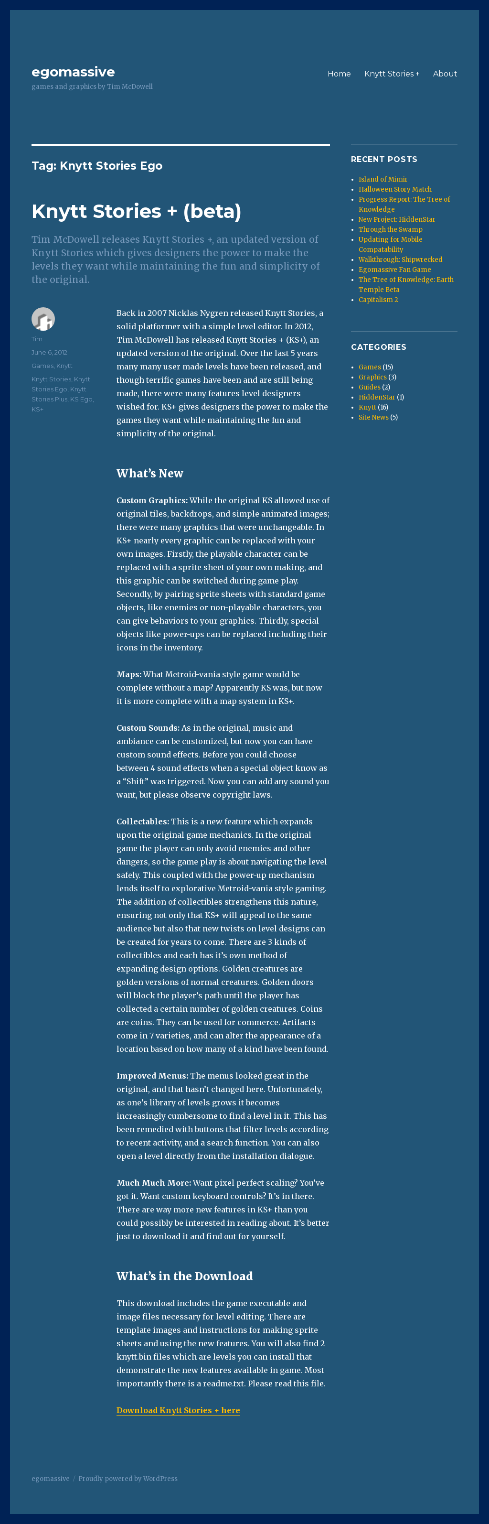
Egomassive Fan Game (395, 270)
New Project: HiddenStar (397, 220)
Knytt (64, 365)
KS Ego (81, 399)
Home (339, 73)
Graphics (373, 377)
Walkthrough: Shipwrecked (401, 260)
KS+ (37, 409)
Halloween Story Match (395, 189)
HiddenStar (377, 397)
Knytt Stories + (392, 73)
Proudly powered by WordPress (128, 1479)
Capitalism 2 (378, 300)
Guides (370, 387)
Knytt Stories (51, 379)
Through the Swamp (391, 230)
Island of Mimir (383, 179)
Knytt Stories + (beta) (137, 211)
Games (42, 365)
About (445, 73)
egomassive (73, 72)
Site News (374, 417)
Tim (37, 339)
